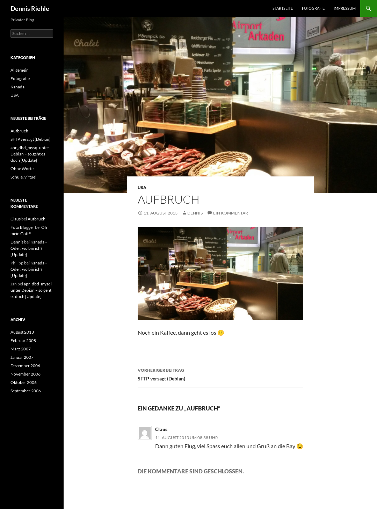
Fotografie (313, 8)
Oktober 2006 (23, 382)
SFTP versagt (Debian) (220, 373)
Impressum (345, 8)
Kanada (17, 86)
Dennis (195, 213)
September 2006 (25, 390)
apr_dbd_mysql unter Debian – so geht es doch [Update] (29, 154)
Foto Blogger (22, 227)
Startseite (283, 8)
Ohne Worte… (23, 168)
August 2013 (22, 332)
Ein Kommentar (230, 213)
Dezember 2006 (25, 365)
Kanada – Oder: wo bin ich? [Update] (29, 248)
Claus (161, 429)
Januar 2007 (22, 357)
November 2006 (25, 374)
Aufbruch (19, 130)
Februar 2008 (23, 340)
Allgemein (19, 70)
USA (142, 187)
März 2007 (20, 348)
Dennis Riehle (29, 8)
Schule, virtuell (23, 177)
